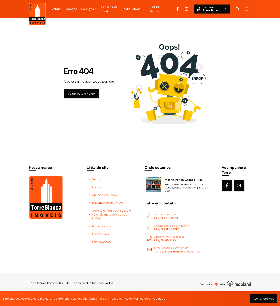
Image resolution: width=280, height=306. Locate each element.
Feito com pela (225, 284)
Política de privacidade (149, 299)
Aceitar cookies (263, 299)
